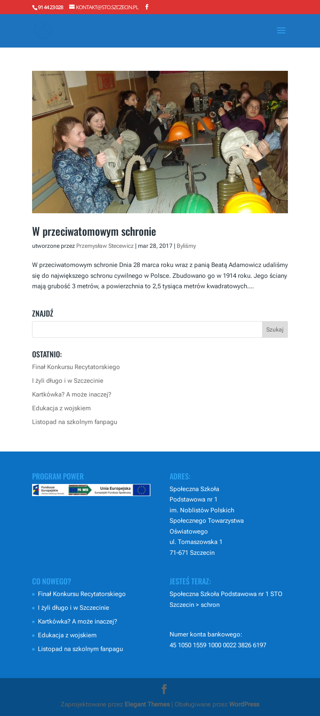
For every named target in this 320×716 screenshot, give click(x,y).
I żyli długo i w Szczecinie (67, 380)
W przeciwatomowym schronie (94, 231)
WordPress (244, 704)
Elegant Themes (147, 704)
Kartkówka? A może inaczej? (71, 394)
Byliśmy (186, 245)
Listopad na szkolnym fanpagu (74, 422)
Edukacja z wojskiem (61, 408)
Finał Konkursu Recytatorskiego (76, 367)
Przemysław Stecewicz (105, 245)
